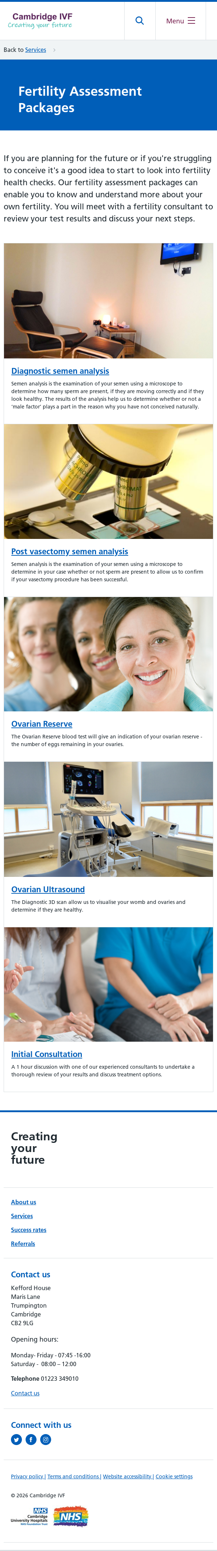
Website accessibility (128, 1477)
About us (23, 1203)
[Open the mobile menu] (180, 21)
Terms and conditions (73, 1477)
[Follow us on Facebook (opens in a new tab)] (33, 1440)
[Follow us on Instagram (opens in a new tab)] (47, 1440)
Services (35, 50)
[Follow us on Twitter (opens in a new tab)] (18, 1440)
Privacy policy (28, 1477)
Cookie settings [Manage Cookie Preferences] (174, 1477)
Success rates (28, 1231)
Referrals (23, 1244)
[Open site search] (139, 22)
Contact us (25, 1394)
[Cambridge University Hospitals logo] (40, 21)
